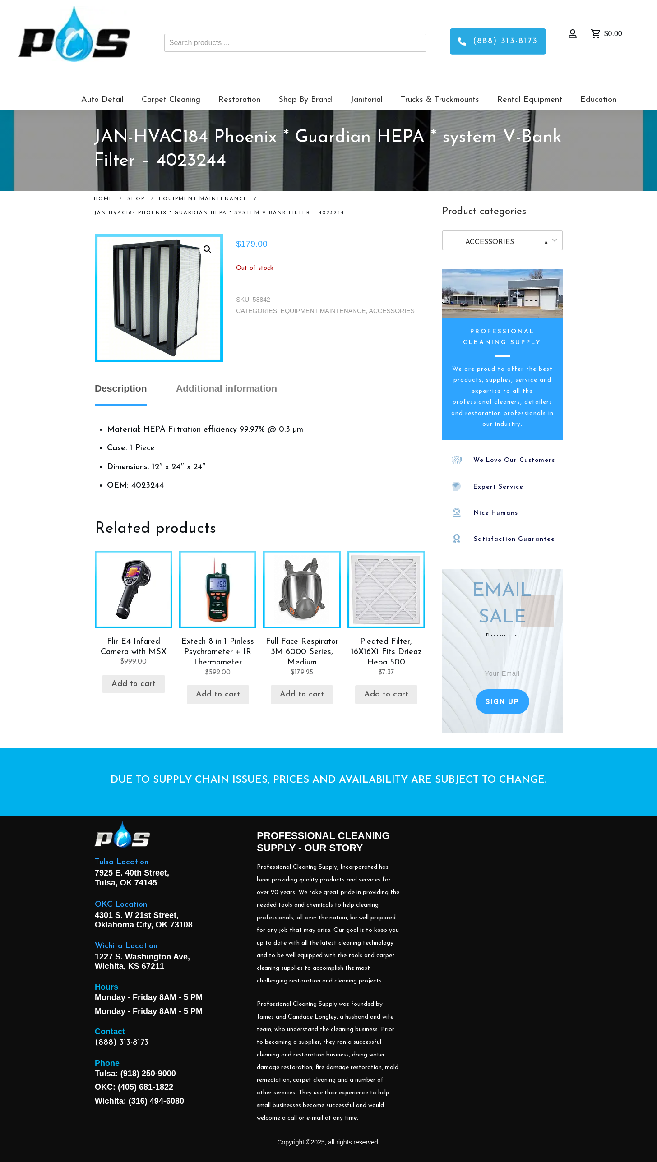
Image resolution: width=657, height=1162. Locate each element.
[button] (207, 249)
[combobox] (502, 240)
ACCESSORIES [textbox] (500, 242)
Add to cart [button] (133, 684)
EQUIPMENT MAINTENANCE (323, 310)
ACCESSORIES (392, 310)
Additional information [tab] (226, 388)
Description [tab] (121, 388)
